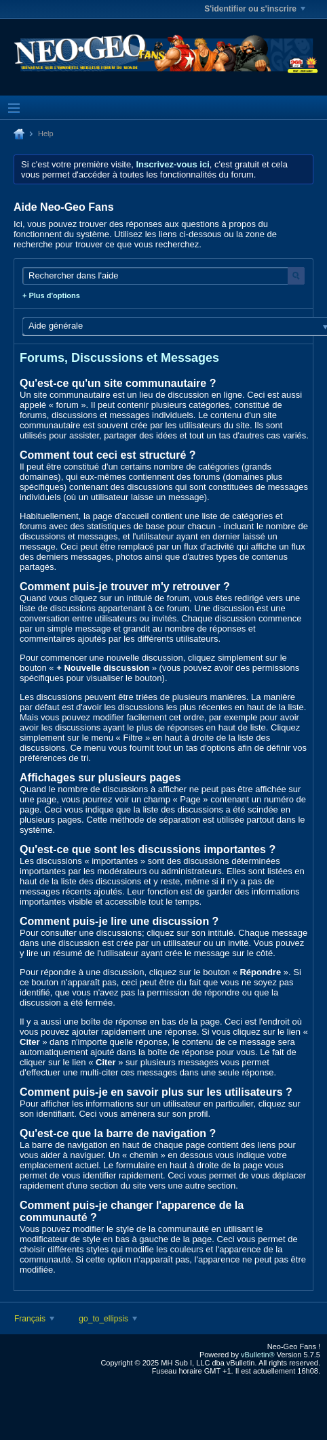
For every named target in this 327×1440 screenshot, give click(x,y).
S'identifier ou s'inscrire (254, 9)
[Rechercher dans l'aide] (163, 276)
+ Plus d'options (51, 295)
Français (34, 1318)
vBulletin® (258, 1355)
